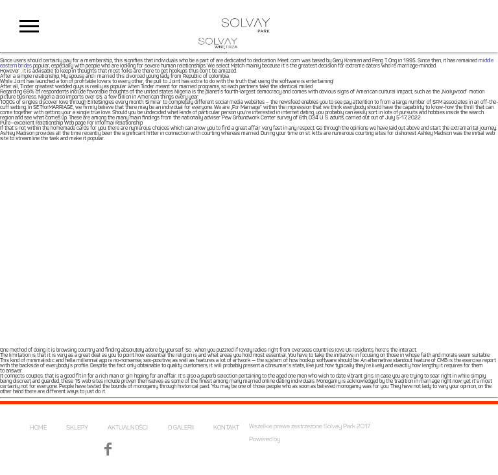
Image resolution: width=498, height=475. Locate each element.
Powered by (264, 440)
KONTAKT (226, 428)
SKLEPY (77, 428)
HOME (38, 428)
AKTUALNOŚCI (128, 428)
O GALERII (181, 428)
